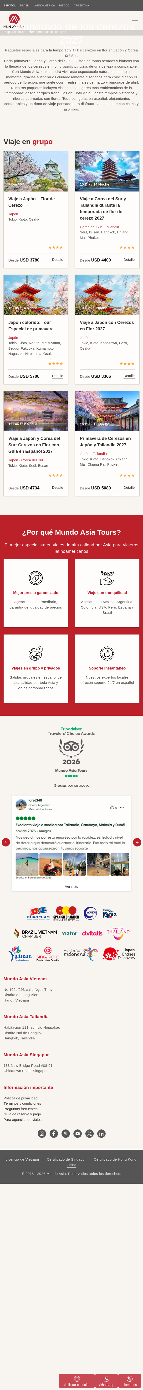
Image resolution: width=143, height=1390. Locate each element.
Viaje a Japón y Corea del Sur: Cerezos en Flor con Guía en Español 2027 (34, 477)
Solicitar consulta (77, 1381)
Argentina (81, 5)
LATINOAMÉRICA (44, 5)
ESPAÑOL (10, 5)
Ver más (71, 918)
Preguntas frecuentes (21, 1141)
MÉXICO (64, 5)
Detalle (57, 291)
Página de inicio (15, 63)
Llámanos (130, 1381)
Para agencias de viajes (22, 1151)
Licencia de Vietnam (22, 1191)
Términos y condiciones (22, 1135)
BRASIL (24, 5)
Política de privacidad (21, 1130)
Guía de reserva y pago (22, 1146)
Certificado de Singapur (66, 1191)
